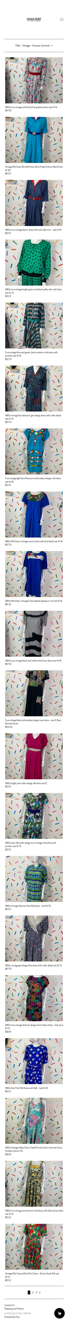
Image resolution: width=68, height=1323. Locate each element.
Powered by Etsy (12, 1316)
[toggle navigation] (62, 19)
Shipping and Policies (14, 1308)
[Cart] (59, 1313)
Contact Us (9, 1305)
